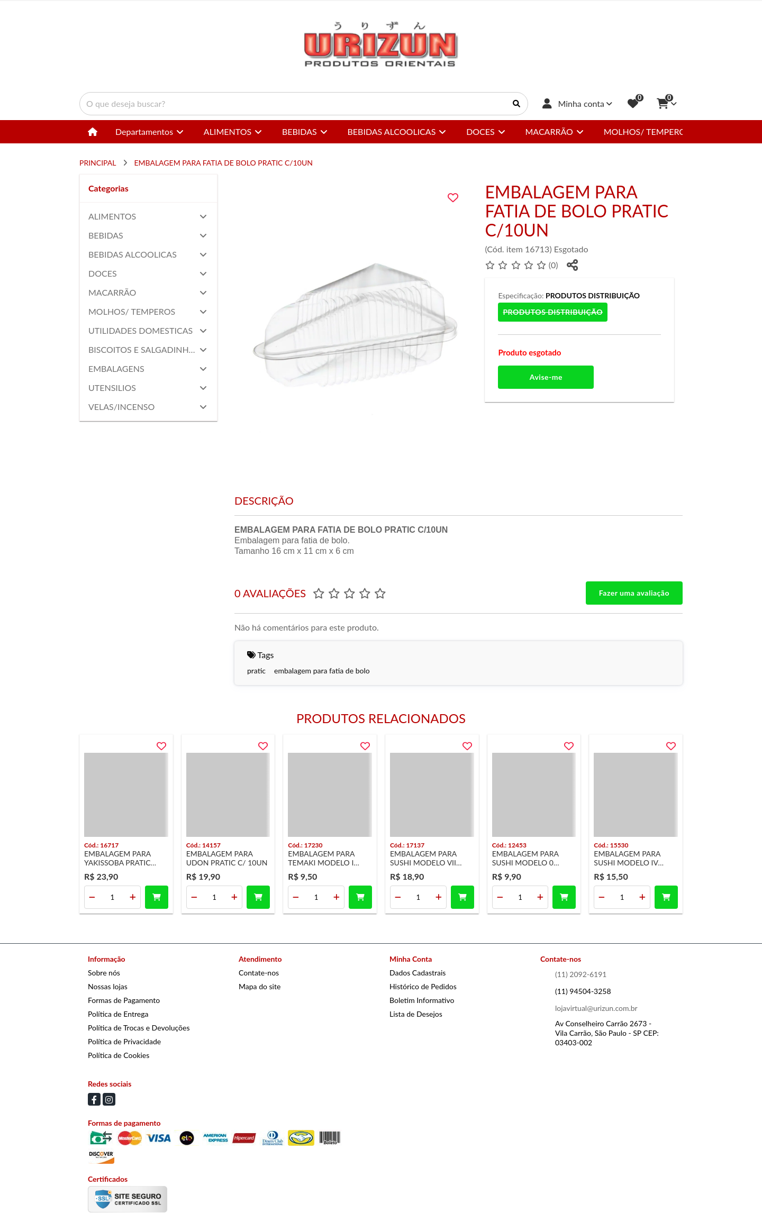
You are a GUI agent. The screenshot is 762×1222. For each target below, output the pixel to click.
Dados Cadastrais (417, 972)
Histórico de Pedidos (423, 986)
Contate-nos (259, 972)
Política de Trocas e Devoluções (138, 1027)
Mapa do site (259, 986)
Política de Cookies (118, 1055)
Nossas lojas (108, 986)
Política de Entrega (118, 1013)
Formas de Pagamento (124, 1000)
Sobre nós (104, 972)
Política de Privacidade (124, 1041)
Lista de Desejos (415, 1013)
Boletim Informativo (421, 1000)
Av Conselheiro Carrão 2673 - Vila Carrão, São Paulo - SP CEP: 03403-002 (607, 1033)
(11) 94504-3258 (583, 991)
